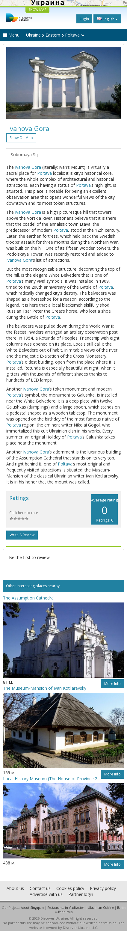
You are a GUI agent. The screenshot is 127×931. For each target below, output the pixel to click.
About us (15, 888)
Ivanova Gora (28, 167)
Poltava (44, 173)
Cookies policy (70, 888)
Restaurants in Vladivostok (65, 908)
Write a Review (22, 534)
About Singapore (32, 908)
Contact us (40, 888)
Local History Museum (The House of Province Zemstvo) (52, 778)
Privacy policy (103, 888)
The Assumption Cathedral (29, 598)
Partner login (80, 894)
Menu (11, 35)
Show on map (21, 137)
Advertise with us (46, 894)
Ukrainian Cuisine (101, 908)
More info (112, 683)
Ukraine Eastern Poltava (55, 35)
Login (84, 18)
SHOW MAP (37, 9)
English (107, 19)
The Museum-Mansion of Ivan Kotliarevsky (44, 688)
